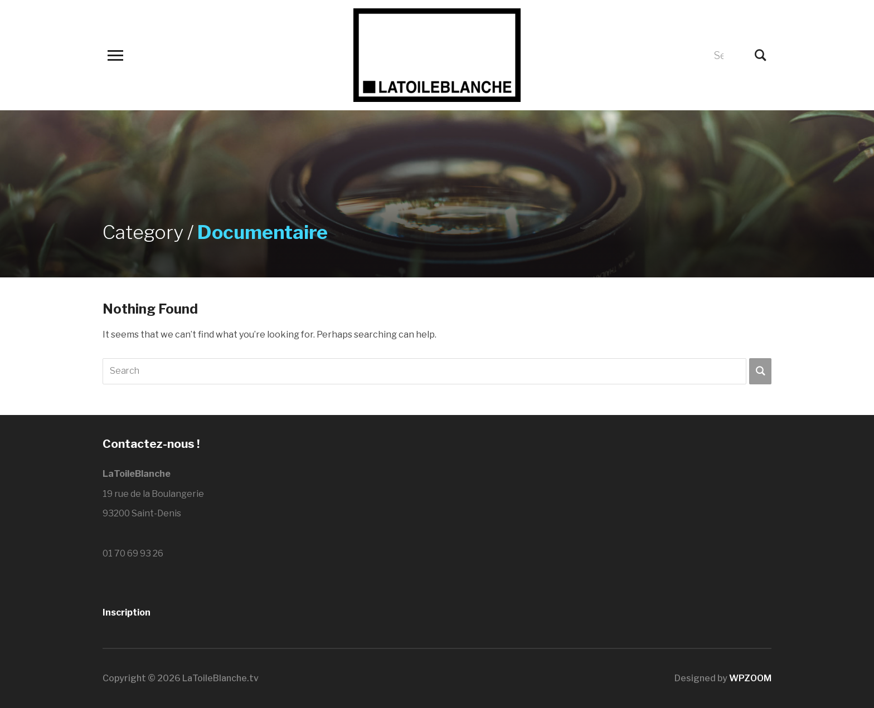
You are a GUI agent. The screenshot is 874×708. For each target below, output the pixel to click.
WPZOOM (750, 678)
